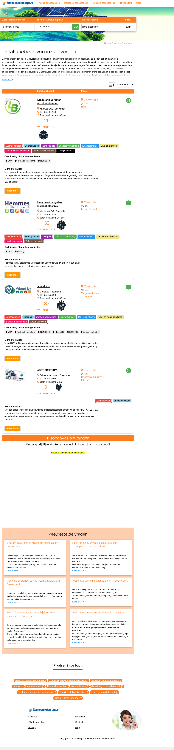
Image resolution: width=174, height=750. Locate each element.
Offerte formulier (36, 722)
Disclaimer (80, 717)
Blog (77, 727)
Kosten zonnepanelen (49, 3)
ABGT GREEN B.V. (47, 370)
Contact (79, 722)
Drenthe (115, 43)
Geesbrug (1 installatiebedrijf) (107, 686)
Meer (139, 3)
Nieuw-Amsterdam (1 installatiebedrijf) (67, 686)
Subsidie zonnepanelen (104, 3)
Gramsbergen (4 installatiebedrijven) (68, 680)
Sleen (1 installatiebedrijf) (104, 692)
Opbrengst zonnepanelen (76, 3)
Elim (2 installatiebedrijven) (73, 692)
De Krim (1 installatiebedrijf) (106, 680)
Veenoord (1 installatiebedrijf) (28, 686)
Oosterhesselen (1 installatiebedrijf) (37, 692)
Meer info (7, 79)
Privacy (31, 727)
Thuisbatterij (126, 3)
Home (107, 43)
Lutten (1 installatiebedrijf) (68, 698)
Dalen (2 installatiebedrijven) (30, 680)
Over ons (32, 717)
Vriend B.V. (43, 286)
